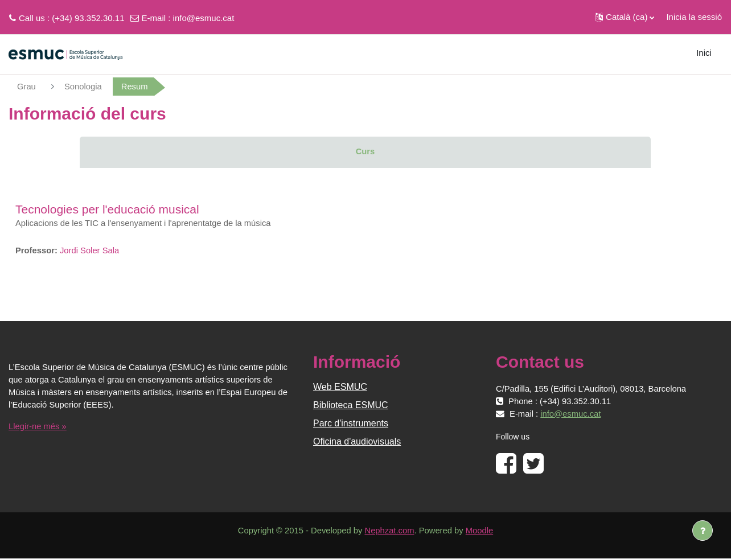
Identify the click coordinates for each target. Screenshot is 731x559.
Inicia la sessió (694, 17)
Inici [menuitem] (704, 52)
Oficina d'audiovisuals (357, 442)
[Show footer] (702, 530)
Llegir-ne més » (38, 426)
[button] (625, 17)
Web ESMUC (340, 387)
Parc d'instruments (350, 424)
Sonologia (84, 86)
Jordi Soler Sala (90, 251)
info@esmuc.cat (204, 18)
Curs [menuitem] (365, 152)
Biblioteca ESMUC (350, 405)
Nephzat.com (389, 531)
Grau (26, 86)
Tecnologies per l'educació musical (107, 209)
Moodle (481, 531)
